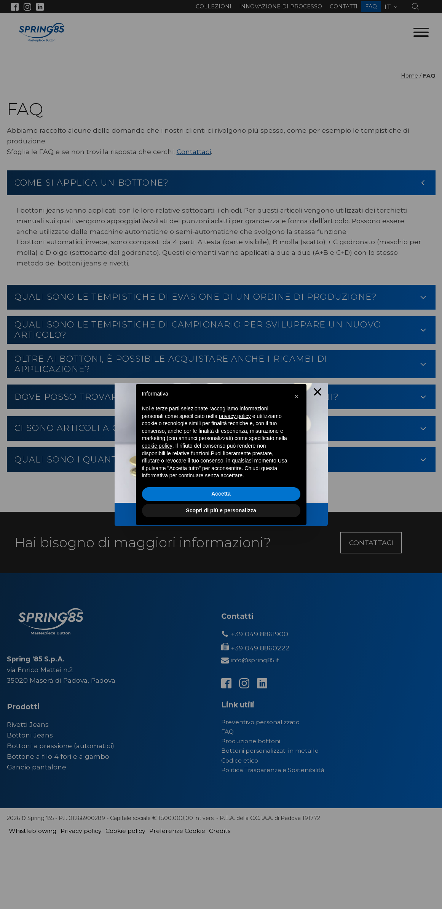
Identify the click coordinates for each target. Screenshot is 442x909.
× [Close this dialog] (317, 393)
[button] (296, 396)
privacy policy (235, 416)
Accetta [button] (221, 494)
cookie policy (157, 446)
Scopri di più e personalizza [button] (221, 510)
